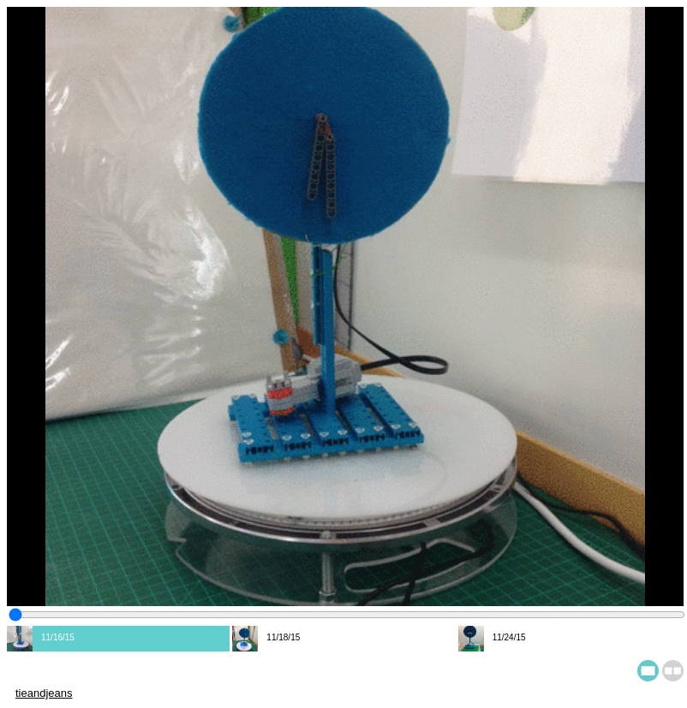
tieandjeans (44, 693)
